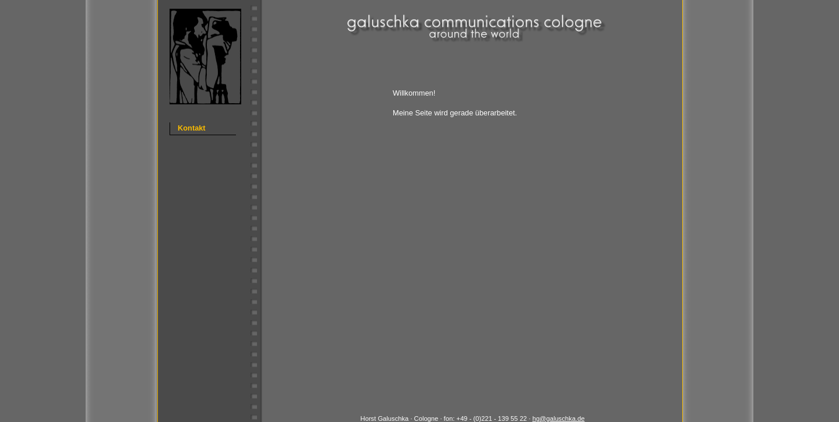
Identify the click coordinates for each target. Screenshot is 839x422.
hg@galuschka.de (559, 418)
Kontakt (192, 128)
